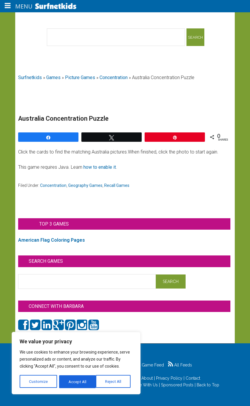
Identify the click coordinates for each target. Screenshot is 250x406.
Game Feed (150, 365)
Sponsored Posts (177, 385)
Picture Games (80, 77)
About (147, 378)
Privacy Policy (169, 378)
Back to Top (208, 385)
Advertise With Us (141, 385)
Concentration (114, 77)
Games (53, 77)
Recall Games (116, 185)
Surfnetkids (30, 77)
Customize (38, 381)
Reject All (76, 381)
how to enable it (99, 167)
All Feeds (180, 365)
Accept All (114, 381)
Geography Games (85, 185)
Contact (193, 378)
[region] (76, 363)
